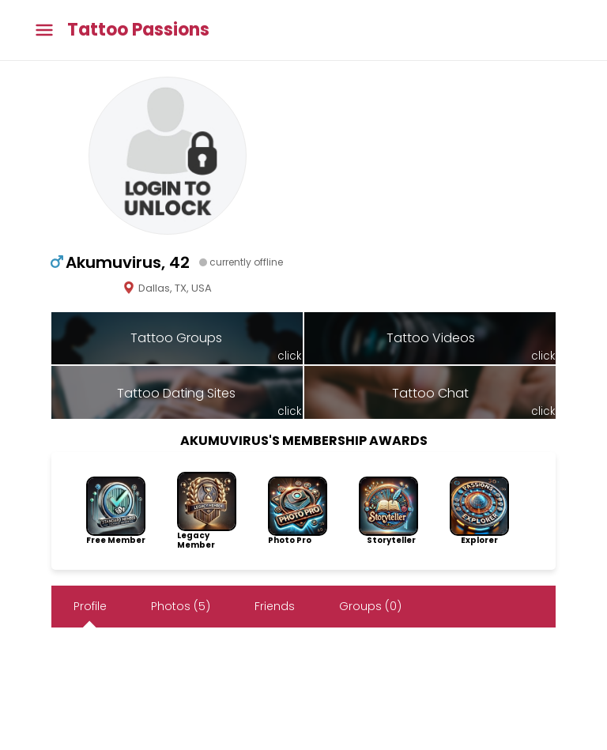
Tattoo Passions (138, 30)
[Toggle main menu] (44, 30)
